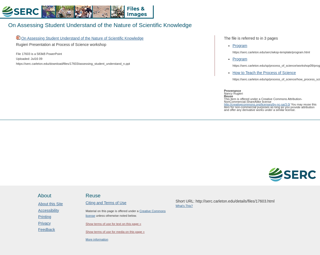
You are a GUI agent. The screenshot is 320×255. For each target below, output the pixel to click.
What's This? (184, 205)
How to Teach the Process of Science (264, 73)
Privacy (44, 223)
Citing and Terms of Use (106, 203)
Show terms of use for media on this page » (115, 231)
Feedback (46, 229)
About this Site (50, 204)
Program (239, 45)
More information (97, 239)
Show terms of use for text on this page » (113, 223)
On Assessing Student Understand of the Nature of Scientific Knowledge (82, 38)
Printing (44, 217)
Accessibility (48, 210)
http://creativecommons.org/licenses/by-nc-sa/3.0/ (257, 104)
